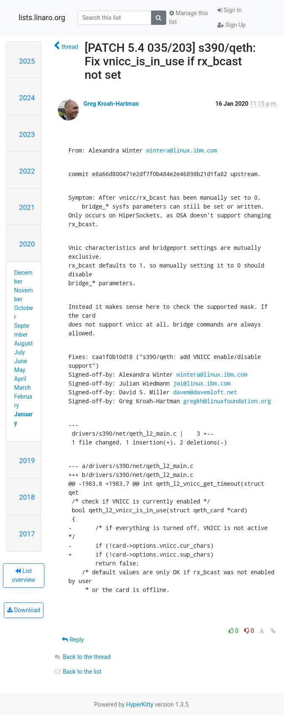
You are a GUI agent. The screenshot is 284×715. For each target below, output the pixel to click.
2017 (27, 534)
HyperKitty (140, 704)
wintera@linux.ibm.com (181, 150)
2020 (27, 244)
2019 (27, 460)
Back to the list (77, 671)
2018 (27, 497)
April (20, 378)
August (23, 343)
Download (24, 610)
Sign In (229, 10)
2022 (27, 171)
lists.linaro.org (42, 17)
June (20, 361)
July (19, 352)
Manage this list (188, 17)
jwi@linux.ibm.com (201, 383)
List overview (23, 575)
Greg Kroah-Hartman (111, 103)
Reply (73, 639)
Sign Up (231, 24)
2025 (27, 61)
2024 (27, 98)
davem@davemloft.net (205, 392)
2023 (27, 134)
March (22, 387)
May (19, 370)
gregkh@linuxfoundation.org (227, 401)
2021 (27, 207)
